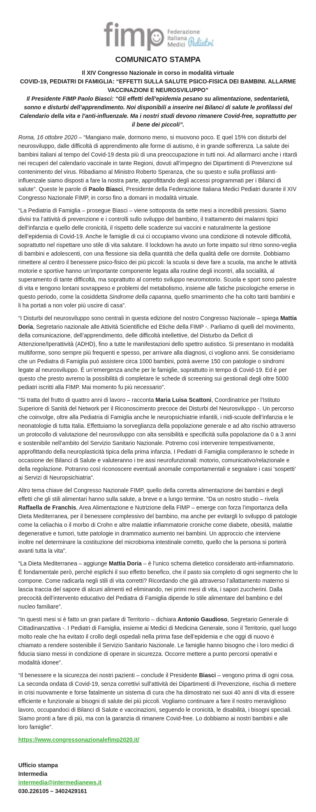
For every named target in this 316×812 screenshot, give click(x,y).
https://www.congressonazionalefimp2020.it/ (78, 739)
